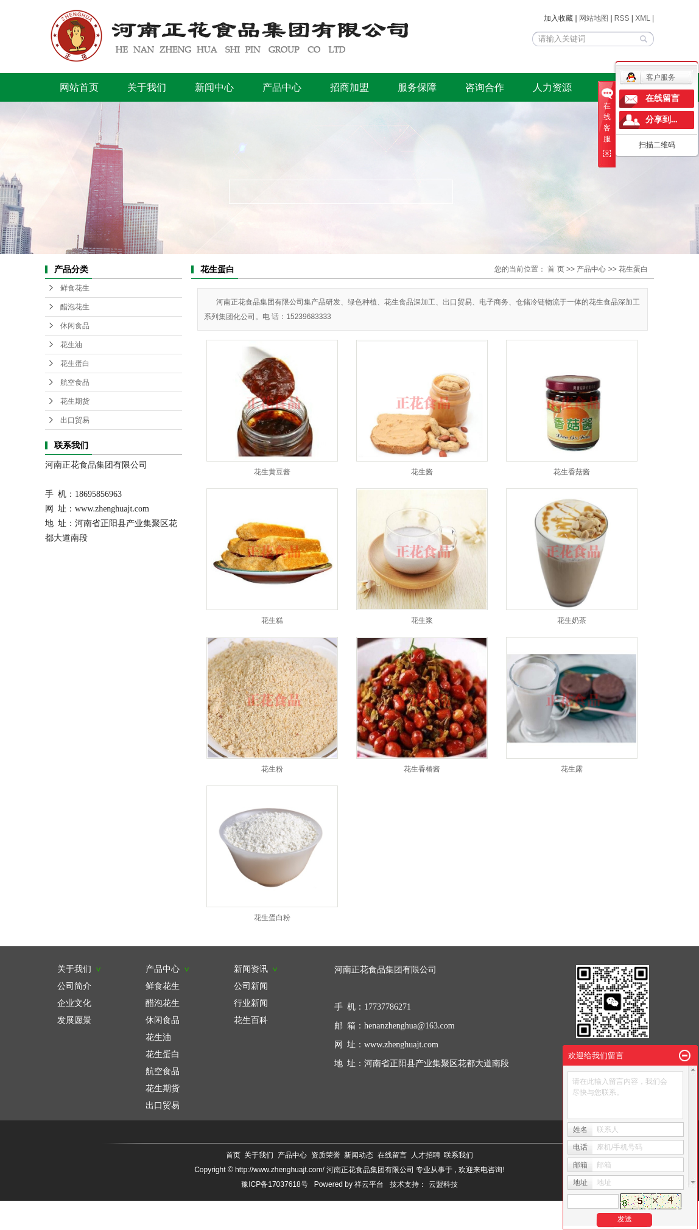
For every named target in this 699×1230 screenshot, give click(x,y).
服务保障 (417, 87)
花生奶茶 (571, 620)
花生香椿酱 (422, 769)
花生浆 (422, 620)
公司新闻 (251, 986)
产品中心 (281, 87)
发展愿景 (74, 1020)
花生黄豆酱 (272, 472)
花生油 (71, 344)
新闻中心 (214, 87)
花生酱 (422, 472)
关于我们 (146, 87)
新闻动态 (358, 1155)
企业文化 (74, 1003)
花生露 (572, 769)
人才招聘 (425, 1155)
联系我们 (458, 1155)
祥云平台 (369, 1184)
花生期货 (75, 401)
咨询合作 (484, 87)
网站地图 (594, 18)
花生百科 (251, 1020)
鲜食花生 (75, 288)
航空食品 (75, 382)
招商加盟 (349, 87)
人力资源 (552, 87)
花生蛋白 (75, 363)
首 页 (555, 269)
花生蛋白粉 (272, 917)
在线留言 (392, 1155)
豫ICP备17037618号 (274, 1184)
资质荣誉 (325, 1155)
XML (642, 18)
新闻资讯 (256, 969)
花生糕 (272, 620)
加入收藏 (558, 18)
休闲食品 (75, 326)
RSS (622, 18)
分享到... (661, 119)
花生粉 (272, 769)
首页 (233, 1155)
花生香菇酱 (571, 472)
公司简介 (74, 986)
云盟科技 (443, 1184)
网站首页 (79, 87)
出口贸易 (75, 420)
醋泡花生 (75, 307)
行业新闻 (251, 1003)
